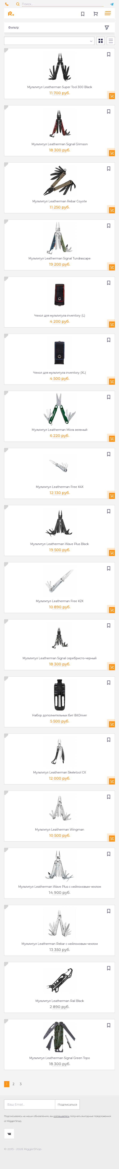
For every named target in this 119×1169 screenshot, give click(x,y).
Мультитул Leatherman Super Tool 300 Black (59, 87)
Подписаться (67, 1104)
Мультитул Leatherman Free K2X (59, 601)
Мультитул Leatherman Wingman (59, 829)
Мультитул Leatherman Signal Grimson (59, 144)
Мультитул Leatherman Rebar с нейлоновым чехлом (59, 944)
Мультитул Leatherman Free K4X (59, 487)
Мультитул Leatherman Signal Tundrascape (59, 258)
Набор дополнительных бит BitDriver (59, 715)
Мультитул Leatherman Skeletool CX (59, 772)
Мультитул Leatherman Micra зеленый (59, 430)
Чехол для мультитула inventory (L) (59, 315)
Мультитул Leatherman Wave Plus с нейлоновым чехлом (59, 887)
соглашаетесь (61, 1116)
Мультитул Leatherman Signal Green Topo (59, 1058)
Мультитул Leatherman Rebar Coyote (59, 201)
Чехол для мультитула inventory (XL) (59, 373)
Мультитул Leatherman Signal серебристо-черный (59, 658)
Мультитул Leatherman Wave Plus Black (59, 544)
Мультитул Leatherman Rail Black (59, 1001)
